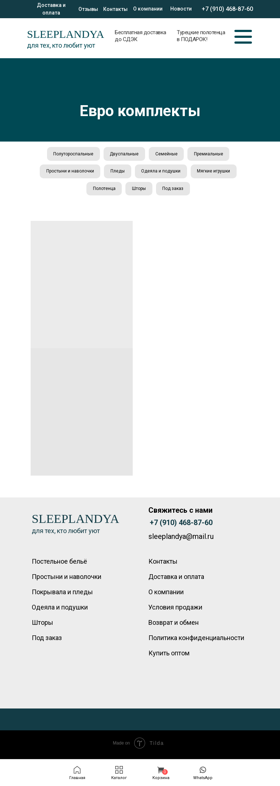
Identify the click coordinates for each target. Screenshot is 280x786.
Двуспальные (123, 154)
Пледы (117, 172)
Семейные (167, 154)
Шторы (139, 191)
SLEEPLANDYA (65, 34)
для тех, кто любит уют (61, 45)
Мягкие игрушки (215, 172)
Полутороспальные (72, 154)
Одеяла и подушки (161, 172)
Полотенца (103, 191)
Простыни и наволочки (69, 172)
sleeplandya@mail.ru (181, 539)
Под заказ (173, 191)
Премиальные (210, 154)
